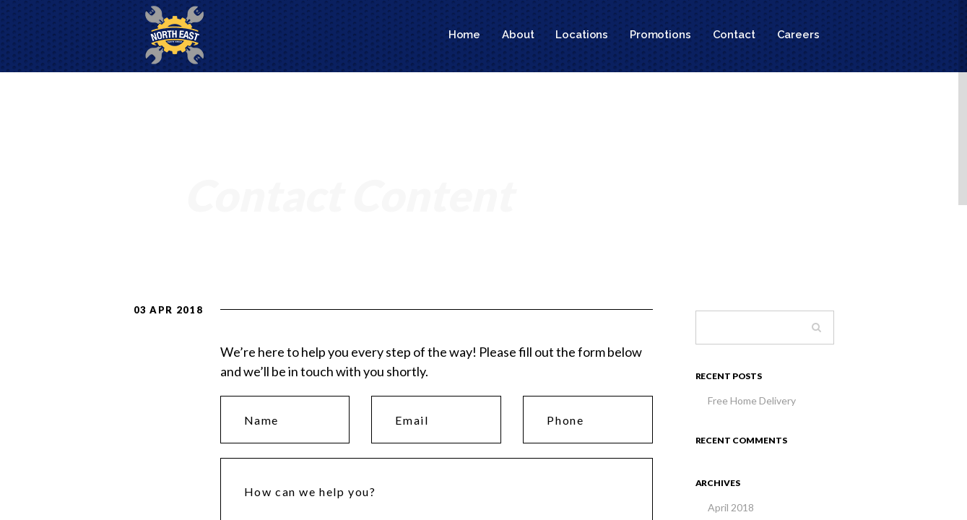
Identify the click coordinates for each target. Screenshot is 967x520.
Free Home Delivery (752, 400)
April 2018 (731, 507)
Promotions (660, 34)
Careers (798, 34)
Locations (581, 34)
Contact (734, 34)
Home (464, 34)
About (518, 34)
